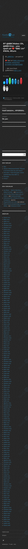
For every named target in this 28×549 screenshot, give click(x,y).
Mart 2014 (6, 413)
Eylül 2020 (6, 267)
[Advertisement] (14, 17)
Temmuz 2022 (8, 225)
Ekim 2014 (6, 399)
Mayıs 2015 (7, 385)
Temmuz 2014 (7, 405)
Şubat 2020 (7, 278)
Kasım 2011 (7, 456)
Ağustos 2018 (7, 314)
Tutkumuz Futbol (15, 206)
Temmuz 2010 (7, 486)
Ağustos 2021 (7, 247)
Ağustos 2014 (7, 403)
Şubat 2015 (7, 391)
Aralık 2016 (7, 351)
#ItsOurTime (16, 62)
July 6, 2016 (17, 70)
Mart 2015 (6, 389)
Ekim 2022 (7, 219)
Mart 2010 (6, 493)
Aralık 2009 (7, 499)
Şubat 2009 (7, 519)
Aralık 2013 (7, 418)
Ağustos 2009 (7, 507)
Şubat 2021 (7, 259)
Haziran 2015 (7, 383)
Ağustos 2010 (7, 484)
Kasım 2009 (7, 501)
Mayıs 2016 (7, 365)
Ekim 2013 (6, 422)
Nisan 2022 (7, 231)
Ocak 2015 (6, 393)
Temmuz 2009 (8, 509)
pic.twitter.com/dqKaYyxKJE (14, 64)
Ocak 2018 (6, 326)
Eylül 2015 (6, 377)
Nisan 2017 (7, 343)
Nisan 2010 (7, 491)
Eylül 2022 (6, 221)
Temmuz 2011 (7, 462)
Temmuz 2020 (8, 271)
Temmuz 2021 (7, 249)
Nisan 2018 (7, 320)
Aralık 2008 (7, 523)
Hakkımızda (5, 532)
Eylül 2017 (6, 334)
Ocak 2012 (6, 452)
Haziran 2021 (7, 251)
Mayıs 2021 (7, 253)
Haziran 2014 (7, 407)
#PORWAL (8, 62)
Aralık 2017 (7, 328)
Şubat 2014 (7, 415)
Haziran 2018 (7, 316)
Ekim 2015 (6, 375)
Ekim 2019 (6, 286)
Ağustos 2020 (7, 269)
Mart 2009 (6, 517)
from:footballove (8, 99)
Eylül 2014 (6, 401)
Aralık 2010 (7, 476)
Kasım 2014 (7, 397)
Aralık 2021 (7, 239)
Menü (23, 35)
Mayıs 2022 (7, 229)
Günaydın (6, 176)
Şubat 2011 (6, 472)
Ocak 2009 (6, 521)
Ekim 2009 (7, 503)
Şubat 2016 (7, 371)
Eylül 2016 (6, 357)
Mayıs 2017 (7, 342)
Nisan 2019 (7, 298)
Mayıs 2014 (7, 409)
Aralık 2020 (7, 261)
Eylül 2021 (6, 245)
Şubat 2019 (7, 302)
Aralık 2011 (7, 454)
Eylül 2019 (6, 288)
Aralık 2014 (7, 395)
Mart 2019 (6, 300)
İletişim (4, 535)
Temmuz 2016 (8, 361)
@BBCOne (11, 56)
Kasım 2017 (7, 330)
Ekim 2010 (6, 480)
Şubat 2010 (7, 495)
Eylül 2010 (6, 482)
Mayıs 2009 (7, 513)
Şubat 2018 (7, 324)
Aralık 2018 (7, 306)
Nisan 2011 (6, 468)
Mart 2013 (6, 436)
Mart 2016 (6, 369)
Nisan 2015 (7, 387)
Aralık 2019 (7, 282)
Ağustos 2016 (7, 359)
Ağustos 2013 (7, 426)
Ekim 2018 (6, 310)
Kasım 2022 (7, 217)
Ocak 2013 (6, 440)
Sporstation (19, 192)
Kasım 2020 (7, 263)
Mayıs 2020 (7, 272)
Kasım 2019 (7, 284)
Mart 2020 (6, 276)
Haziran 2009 (7, 511)
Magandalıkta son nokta (10, 202)
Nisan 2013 (7, 434)
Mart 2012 (6, 448)
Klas (5, 166)
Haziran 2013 (7, 430)
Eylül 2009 (6, 505)
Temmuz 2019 (8, 292)
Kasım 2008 (7, 525)
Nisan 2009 (7, 515)
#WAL (15, 60)
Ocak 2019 (6, 304)
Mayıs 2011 (7, 466)
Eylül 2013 (6, 424)
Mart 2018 (6, 322)
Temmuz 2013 (7, 428)
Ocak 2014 (6, 416)
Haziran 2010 (7, 487)
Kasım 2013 (7, 420)
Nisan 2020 (7, 274)
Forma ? (6, 178)
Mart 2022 (6, 233)
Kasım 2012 (7, 444)
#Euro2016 (20, 60)
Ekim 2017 (6, 332)
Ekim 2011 (6, 458)
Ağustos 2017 (7, 336)
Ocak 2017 (6, 349)
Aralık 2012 (7, 442)
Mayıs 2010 (7, 489)
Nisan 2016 (7, 367)
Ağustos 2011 (7, 460)
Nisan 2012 (7, 446)
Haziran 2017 (7, 340)
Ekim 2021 (6, 243)
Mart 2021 (6, 257)
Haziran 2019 (7, 294)
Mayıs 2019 (7, 296)
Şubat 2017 (7, 347)
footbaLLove (5, 544)
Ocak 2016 (6, 373)
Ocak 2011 (6, 474)
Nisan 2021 (7, 255)
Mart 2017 (6, 345)
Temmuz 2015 (7, 381)
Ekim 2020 (7, 265)
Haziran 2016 (7, 363)
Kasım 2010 (7, 478)
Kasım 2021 (7, 241)
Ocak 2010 (6, 497)
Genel (22, 98)
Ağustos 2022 (7, 223)
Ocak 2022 (6, 237)
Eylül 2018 (6, 312)
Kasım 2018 (7, 308)
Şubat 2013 (7, 438)
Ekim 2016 (6, 355)
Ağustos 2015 (7, 379)
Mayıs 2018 (7, 318)
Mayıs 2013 (7, 432)
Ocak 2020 (6, 280)
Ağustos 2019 (7, 290)
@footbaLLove (8, 98)
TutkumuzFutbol (16, 196)
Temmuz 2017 (7, 338)
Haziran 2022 (7, 227)
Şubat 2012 (7, 450)
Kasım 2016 (7, 353)
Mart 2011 (6, 470)
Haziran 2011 (7, 464)
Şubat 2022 (7, 235)
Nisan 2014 (7, 411)
